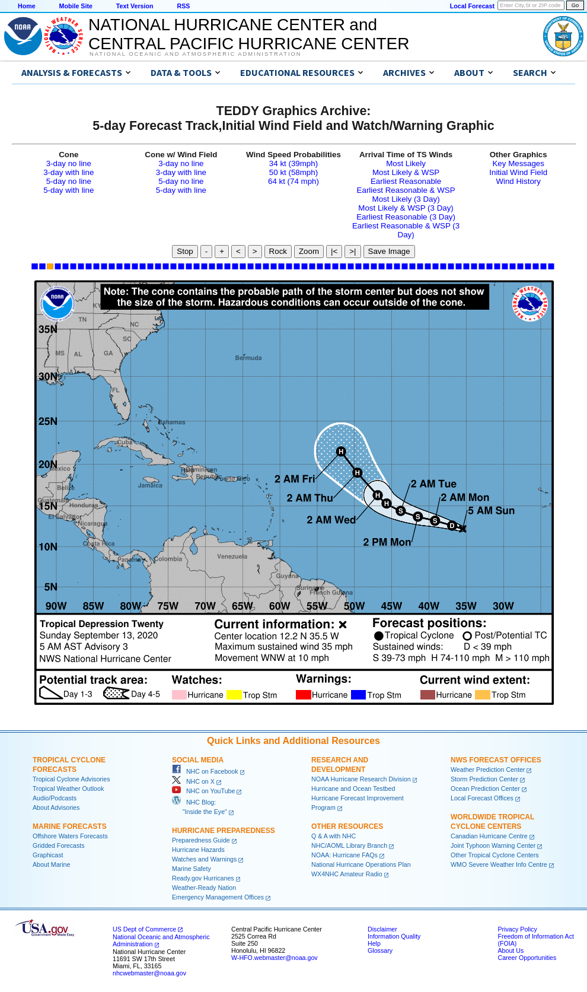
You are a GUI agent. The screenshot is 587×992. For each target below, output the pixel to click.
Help (374, 943)
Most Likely (406, 163)
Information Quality (394, 936)
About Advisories (56, 807)
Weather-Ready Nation (204, 887)
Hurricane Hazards (198, 849)
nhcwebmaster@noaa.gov (149, 973)
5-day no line (68, 181)
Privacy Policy (517, 929)
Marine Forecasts (70, 826)
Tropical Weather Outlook (68, 788)
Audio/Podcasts (54, 798)
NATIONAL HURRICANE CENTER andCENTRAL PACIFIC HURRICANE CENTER (248, 34)
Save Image (389, 251)
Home (27, 5)
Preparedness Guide (201, 840)
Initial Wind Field (518, 172)
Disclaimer (382, 929)
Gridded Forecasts (59, 845)
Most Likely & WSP (405, 172)
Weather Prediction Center (488, 769)
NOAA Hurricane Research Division (361, 779)
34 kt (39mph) (293, 163)
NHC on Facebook (205, 771)
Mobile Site (75, 5)
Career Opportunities (526, 957)
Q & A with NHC (333, 836)
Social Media (198, 760)
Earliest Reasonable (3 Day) (405, 216)
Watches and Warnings (204, 859)
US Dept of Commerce (144, 929)
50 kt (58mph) (293, 172)
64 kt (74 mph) (293, 181)
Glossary (380, 950)
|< (334, 251)
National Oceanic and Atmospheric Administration (195, 54)
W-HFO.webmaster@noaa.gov (274, 957)
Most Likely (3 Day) (406, 199)
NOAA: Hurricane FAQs (344, 855)
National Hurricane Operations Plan (361, 864)
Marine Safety (191, 868)
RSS (183, 5)
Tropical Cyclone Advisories (71, 779)
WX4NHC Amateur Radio (346, 873)
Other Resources (347, 826)
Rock (278, 251)
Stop (185, 251)
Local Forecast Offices (482, 798)
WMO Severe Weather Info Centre (499, 864)
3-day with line (68, 172)
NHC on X (193, 781)
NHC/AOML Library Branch (349, 845)
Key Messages (518, 163)
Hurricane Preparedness (223, 830)
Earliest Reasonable (406, 181)
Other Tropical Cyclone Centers (495, 855)
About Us (510, 950)
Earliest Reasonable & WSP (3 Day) (406, 230)
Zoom (309, 251)
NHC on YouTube (203, 790)
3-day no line (68, 163)
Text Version (135, 5)
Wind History (518, 181)
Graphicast (48, 855)
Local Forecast (472, 5)
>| (352, 251)
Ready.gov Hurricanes (203, 878)
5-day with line (68, 190)
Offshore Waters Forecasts (70, 836)
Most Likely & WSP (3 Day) (405, 208)
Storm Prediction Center (484, 779)
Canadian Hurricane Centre (489, 836)
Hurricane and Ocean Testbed (353, 788)
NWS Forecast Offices (496, 760)
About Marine (51, 864)
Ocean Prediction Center (485, 788)
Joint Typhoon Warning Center (493, 845)
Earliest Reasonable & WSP (406, 190)
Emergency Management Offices (218, 897)
